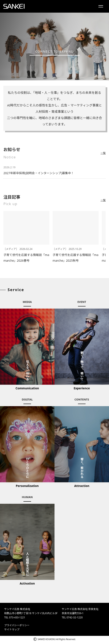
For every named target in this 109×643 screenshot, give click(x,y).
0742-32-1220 (75, 617)
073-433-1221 (17, 617)
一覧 (103, 153)
